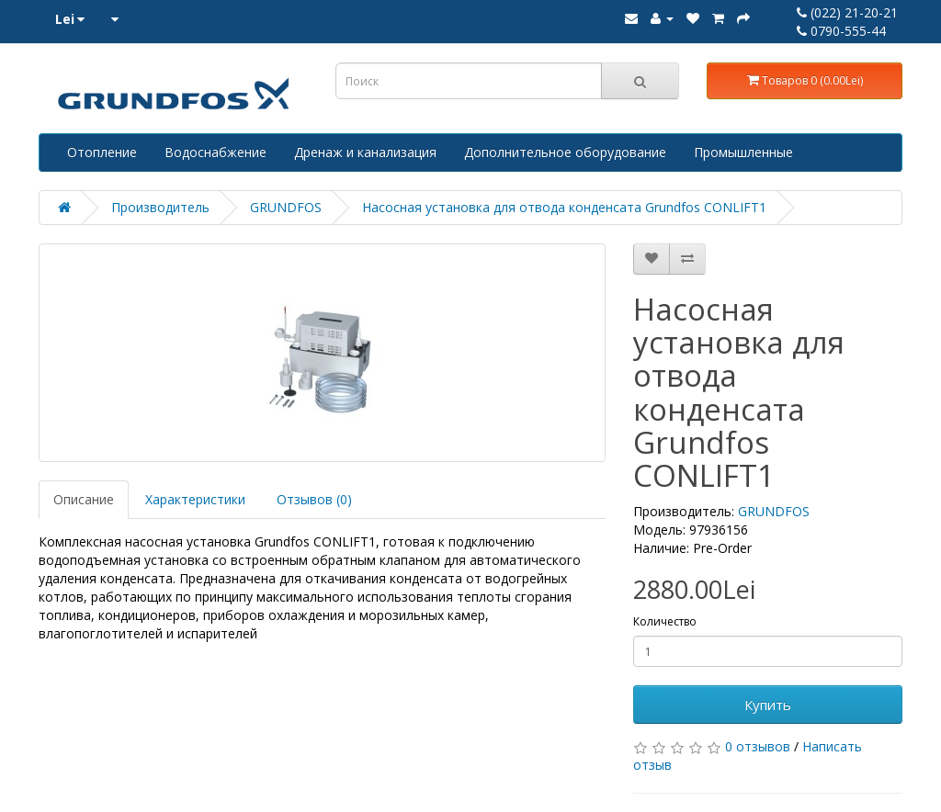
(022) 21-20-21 (847, 12)
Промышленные (743, 152)
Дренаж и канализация (365, 152)
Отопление (102, 152)
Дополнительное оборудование (565, 152)
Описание (83, 499)
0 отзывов (757, 746)
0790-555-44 (841, 30)
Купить (767, 704)
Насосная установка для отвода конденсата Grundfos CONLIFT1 (564, 207)
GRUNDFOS (286, 207)
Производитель (160, 207)
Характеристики (195, 499)
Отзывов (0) (314, 499)
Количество (665, 621)
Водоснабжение (215, 152)
